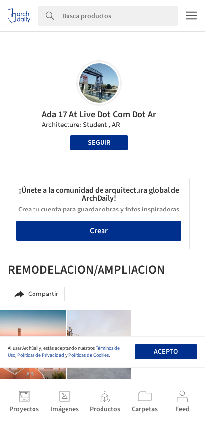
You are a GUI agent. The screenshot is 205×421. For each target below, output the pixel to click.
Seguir (99, 143)
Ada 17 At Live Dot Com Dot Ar (99, 114)
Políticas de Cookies (88, 355)
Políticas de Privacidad (40, 355)
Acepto (166, 352)
